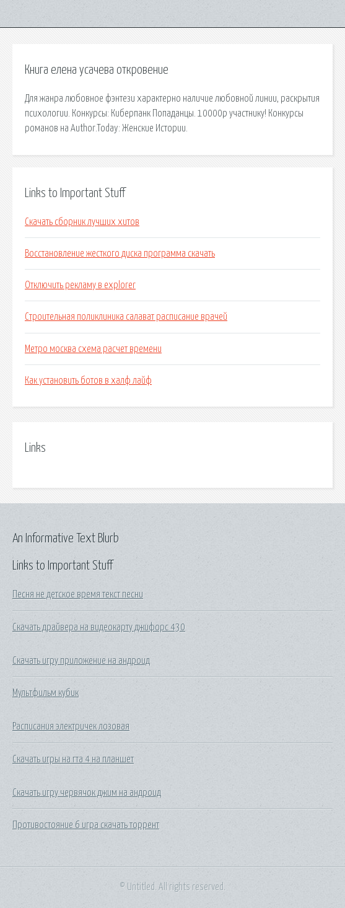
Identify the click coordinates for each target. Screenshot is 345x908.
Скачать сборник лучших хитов (82, 222)
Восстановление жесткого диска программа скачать (120, 253)
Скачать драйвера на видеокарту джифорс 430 (98, 627)
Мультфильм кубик (45, 693)
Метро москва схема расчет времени (93, 349)
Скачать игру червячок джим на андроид (86, 793)
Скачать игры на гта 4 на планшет (73, 759)
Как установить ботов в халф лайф (88, 381)
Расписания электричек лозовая (70, 726)
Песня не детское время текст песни (77, 594)
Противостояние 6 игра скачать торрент (85, 825)
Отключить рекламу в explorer (80, 285)
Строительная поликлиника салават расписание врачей (126, 317)
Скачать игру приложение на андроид (81, 661)
